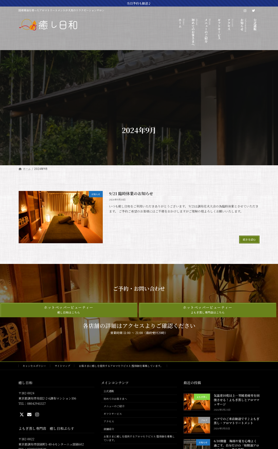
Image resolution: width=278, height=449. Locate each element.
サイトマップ (62, 366)
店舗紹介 (109, 429)
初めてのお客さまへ (115, 398)
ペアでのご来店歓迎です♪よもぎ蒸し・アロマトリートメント (236, 421)
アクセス (109, 421)
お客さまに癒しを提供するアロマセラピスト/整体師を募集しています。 (121, 366)
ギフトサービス (113, 413)
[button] (68, 310)
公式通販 (109, 391)
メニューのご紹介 (114, 406)
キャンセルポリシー (34, 366)
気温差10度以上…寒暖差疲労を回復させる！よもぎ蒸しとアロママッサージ (237, 399)
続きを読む (249, 239)
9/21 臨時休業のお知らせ (131, 193)
